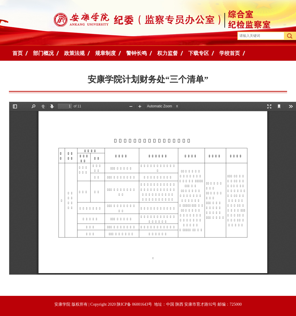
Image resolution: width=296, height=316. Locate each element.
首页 (17, 53)
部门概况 (43, 53)
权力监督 (167, 53)
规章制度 (105, 53)
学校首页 (229, 53)
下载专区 (198, 53)
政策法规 (74, 53)
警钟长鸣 (136, 53)
